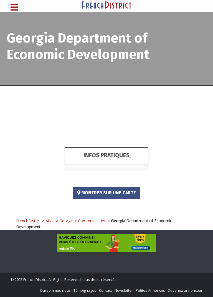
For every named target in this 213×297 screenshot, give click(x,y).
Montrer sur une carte (106, 192)
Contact (105, 290)
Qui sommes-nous (55, 290)
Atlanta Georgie (59, 220)
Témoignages (84, 290)
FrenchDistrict (28, 220)
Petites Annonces (150, 290)
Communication (92, 220)
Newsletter (124, 290)
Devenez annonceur (185, 290)
